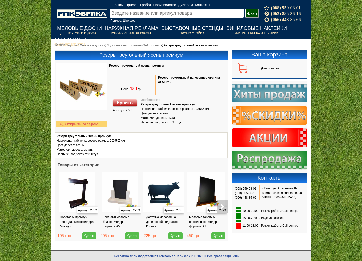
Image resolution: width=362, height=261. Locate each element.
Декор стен (70, 39)
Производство (164, 5)
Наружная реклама (131, 28)
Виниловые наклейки (256, 28)
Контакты (202, 5)
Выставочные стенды (192, 28)
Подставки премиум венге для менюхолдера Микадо (77, 221)
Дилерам (185, 5)
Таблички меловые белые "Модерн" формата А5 (116, 221)
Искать (252, 13)
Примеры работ (138, 5)
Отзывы (117, 5)
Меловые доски (79, 28)
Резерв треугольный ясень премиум (136, 65)
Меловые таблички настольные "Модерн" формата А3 (204, 221)
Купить (125, 102)
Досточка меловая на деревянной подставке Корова (162, 221)
